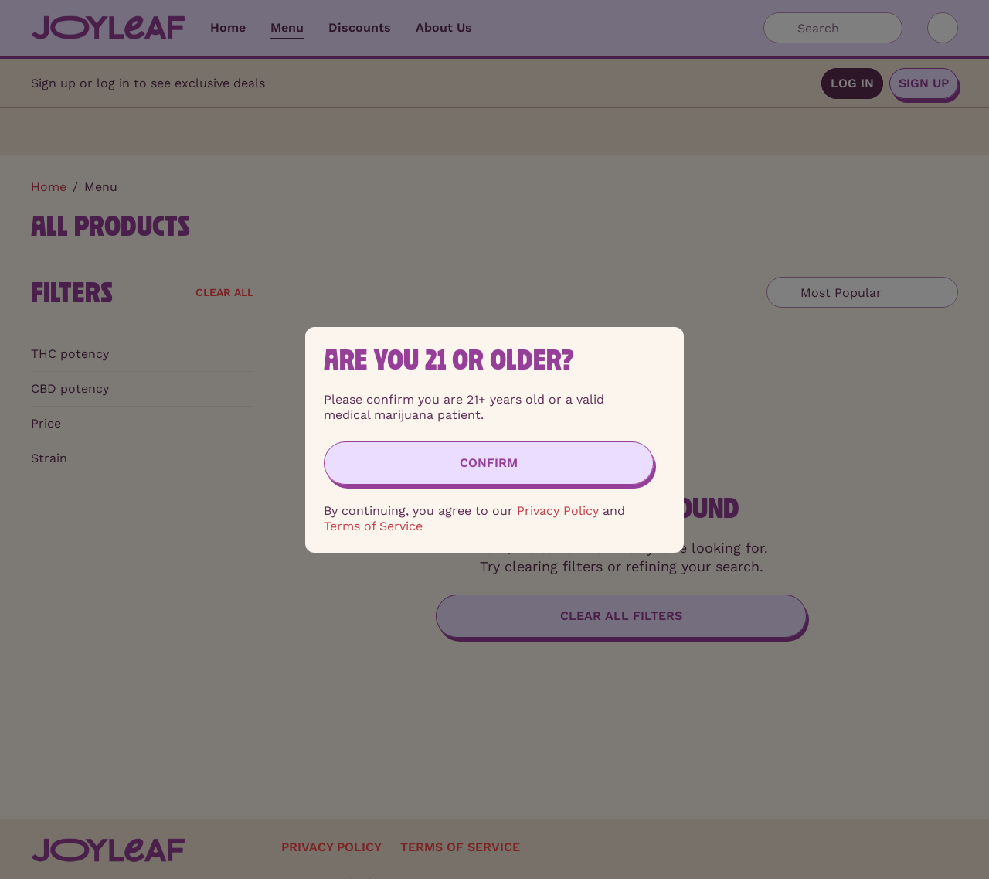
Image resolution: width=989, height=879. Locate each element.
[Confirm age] (489, 463)
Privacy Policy (558, 510)
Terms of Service (373, 526)
